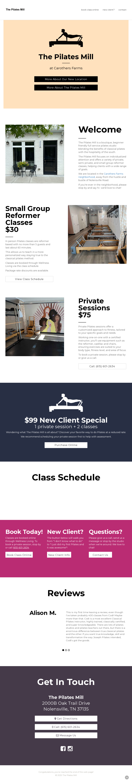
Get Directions (66, 718)
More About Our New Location (66, 79)
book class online (90, 10)
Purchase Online (65, 445)
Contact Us (100, 555)
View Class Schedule (29, 279)
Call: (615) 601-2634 (102, 366)
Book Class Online (19, 555)
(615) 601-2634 (21, 547)
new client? (109, 10)
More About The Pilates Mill (66, 87)
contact (122, 10)
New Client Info (59, 555)
